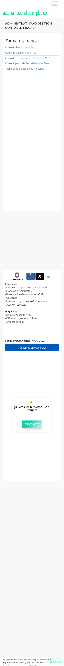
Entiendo (56, 661)
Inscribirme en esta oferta (32, 347)
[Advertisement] (32, 106)
